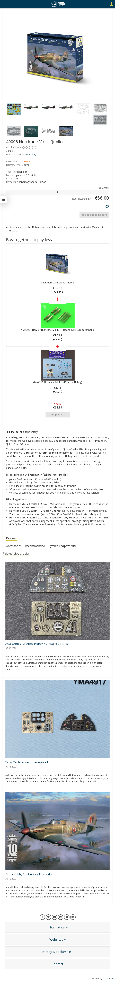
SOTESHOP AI (109, 978)
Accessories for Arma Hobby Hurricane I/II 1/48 (36, 644)
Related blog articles (16, 553)
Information (57, 927)
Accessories (14, 546)
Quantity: (104, 187)
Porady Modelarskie (57, 952)
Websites (57, 939)
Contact (57, 964)
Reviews (11, 538)
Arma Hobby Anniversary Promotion (29, 874)
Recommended (35, 546)
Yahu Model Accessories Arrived (26, 762)
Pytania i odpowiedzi (62, 546)
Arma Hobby (29, 154)
